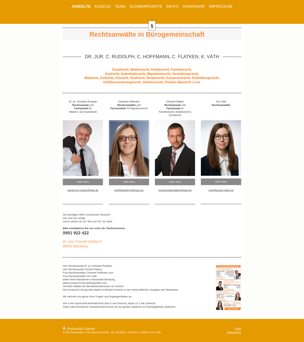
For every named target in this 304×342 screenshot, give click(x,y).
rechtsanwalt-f (166, 190)
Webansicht (234, 332)
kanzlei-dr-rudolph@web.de (82, 190)
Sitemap (90, 328)
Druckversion (73, 328)
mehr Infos (83, 181)
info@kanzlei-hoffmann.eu (129, 190)
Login (238, 328)
